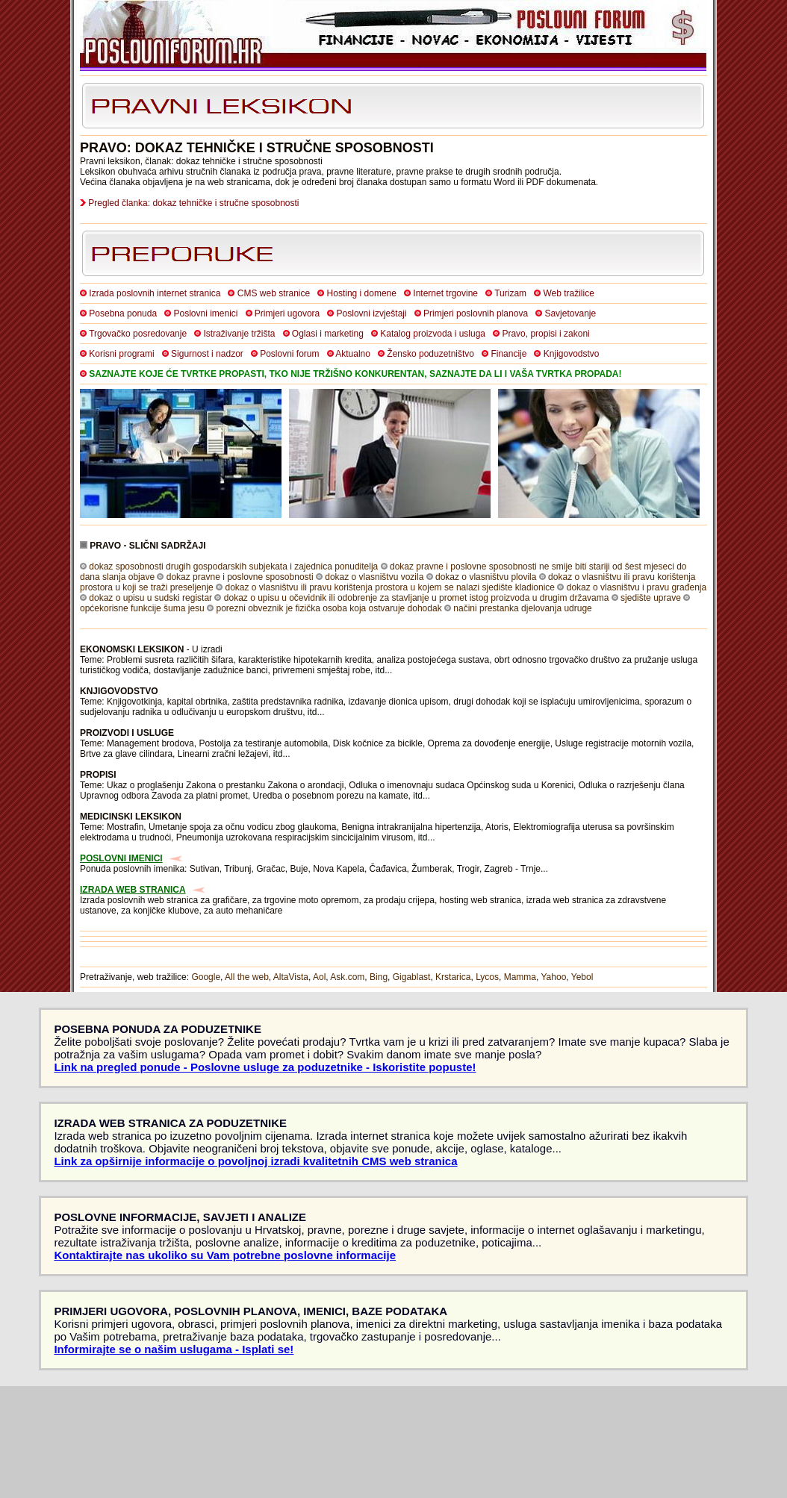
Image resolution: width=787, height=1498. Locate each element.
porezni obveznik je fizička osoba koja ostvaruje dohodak (328, 608)
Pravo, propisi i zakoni (545, 333)
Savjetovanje (570, 313)
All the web (247, 977)
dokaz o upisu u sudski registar (150, 598)
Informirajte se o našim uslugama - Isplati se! (173, 1349)
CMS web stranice (273, 293)
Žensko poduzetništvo (430, 354)
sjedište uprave (650, 598)
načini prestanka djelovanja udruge (522, 608)
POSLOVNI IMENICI (121, 858)
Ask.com (347, 977)
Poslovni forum (289, 354)
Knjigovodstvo (572, 354)
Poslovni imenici (205, 313)
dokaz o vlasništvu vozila (374, 577)
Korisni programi (121, 354)
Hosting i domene (361, 293)
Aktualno (352, 354)
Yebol (582, 977)
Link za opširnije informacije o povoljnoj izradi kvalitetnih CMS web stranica (255, 1161)
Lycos (487, 977)
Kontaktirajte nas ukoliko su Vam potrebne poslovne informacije (225, 1255)
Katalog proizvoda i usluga (432, 333)
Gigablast (412, 977)
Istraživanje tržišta (239, 333)
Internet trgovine (445, 293)
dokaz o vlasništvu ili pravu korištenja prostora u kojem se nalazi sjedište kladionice (390, 587)
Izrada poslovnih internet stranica (154, 293)
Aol (319, 977)
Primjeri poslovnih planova (475, 313)
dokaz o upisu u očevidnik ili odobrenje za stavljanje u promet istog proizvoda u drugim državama (416, 598)
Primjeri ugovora (287, 313)
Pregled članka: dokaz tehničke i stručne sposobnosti (193, 203)
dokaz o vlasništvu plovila (485, 577)
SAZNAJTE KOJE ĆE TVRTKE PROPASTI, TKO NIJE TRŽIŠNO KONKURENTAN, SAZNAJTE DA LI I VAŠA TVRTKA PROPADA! (355, 374)
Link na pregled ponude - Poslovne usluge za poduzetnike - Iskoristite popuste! (265, 1067)
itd (380, 670)
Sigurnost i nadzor (207, 354)
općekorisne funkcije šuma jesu (142, 608)
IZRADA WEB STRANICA (133, 889)
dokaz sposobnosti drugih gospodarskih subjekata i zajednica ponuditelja (233, 566)
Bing (379, 977)
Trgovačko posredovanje (138, 333)
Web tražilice (568, 293)
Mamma (520, 977)
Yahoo (554, 977)
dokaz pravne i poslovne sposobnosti (240, 577)
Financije (508, 354)
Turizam (510, 293)
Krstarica (452, 977)
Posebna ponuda (123, 313)
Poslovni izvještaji (372, 313)
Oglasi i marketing (328, 333)
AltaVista (290, 977)
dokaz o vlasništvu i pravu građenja (636, 587)
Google (205, 977)
